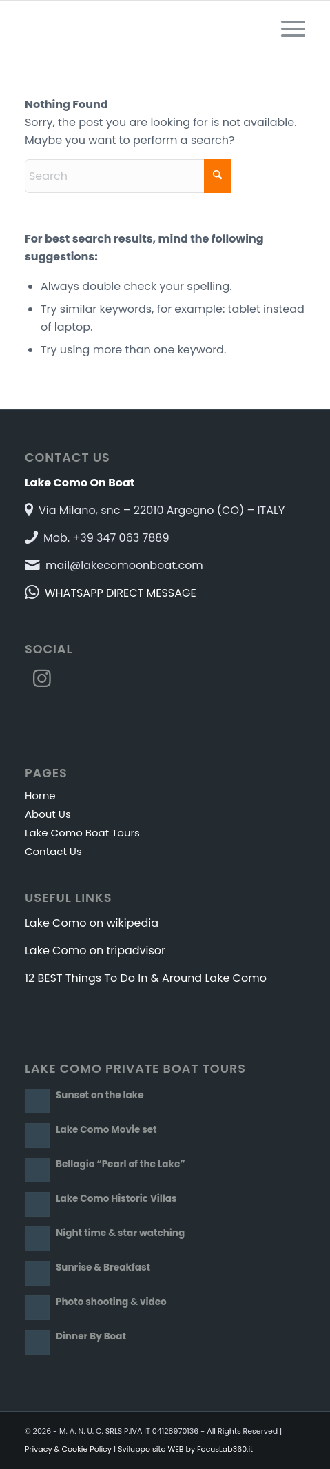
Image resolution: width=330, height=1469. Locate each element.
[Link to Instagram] (42, 678)
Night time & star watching (120, 1233)
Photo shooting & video (111, 1301)
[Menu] (286, 28)
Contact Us (53, 851)
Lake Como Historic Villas (116, 1198)
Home (40, 795)
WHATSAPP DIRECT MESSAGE (120, 593)
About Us (48, 814)
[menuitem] (286, 28)
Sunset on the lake (100, 1095)
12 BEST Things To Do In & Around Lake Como (146, 978)
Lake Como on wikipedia (91, 923)
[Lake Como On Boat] (137, 28)
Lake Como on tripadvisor (95, 950)
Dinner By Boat (91, 1336)
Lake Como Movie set (106, 1129)
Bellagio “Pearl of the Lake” (120, 1164)
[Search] (128, 176)
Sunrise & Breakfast (103, 1267)
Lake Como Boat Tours (82, 832)
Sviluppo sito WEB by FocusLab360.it (185, 1449)
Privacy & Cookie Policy (68, 1449)
